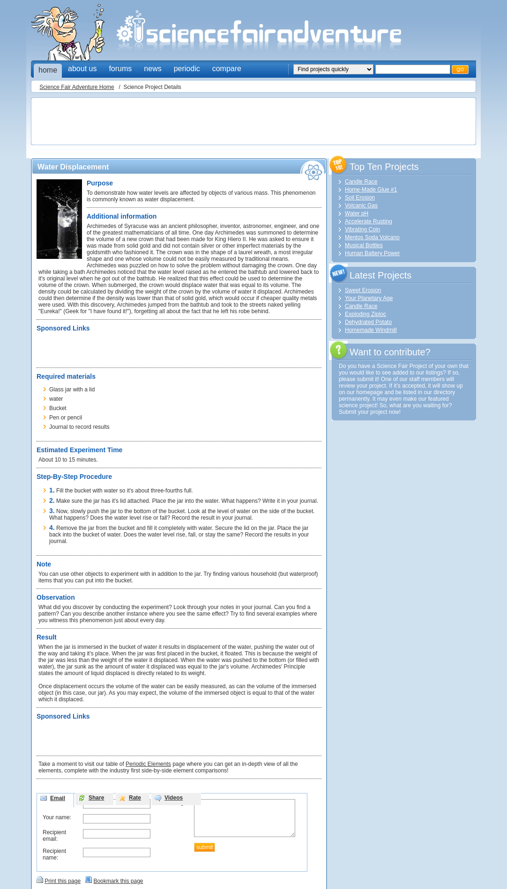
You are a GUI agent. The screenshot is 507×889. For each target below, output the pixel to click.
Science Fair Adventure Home (76, 87)
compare (226, 69)
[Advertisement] (204, 122)
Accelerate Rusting (368, 221)
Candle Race (361, 181)
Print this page (63, 881)
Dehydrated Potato (368, 322)
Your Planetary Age (369, 298)
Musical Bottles (364, 245)
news (152, 69)
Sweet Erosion (363, 290)
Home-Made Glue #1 (371, 189)
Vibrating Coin (362, 229)
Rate (135, 797)
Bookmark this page (118, 881)
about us (82, 69)
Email (57, 798)
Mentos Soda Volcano (372, 237)
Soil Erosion (360, 197)
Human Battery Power (372, 253)
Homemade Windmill (371, 330)
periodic (187, 69)
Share (96, 797)
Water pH (356, 213)
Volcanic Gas (361, 205)
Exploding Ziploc (365, 314)
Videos (173, 797)
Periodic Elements (148, 764)
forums (120, 69)
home (47, 70)
